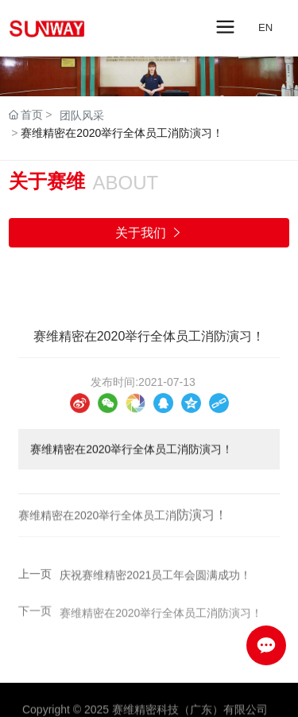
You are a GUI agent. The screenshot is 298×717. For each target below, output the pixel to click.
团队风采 (82, 115)
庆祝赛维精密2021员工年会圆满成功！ (155, 577)
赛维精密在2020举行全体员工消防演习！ (161, 618)
